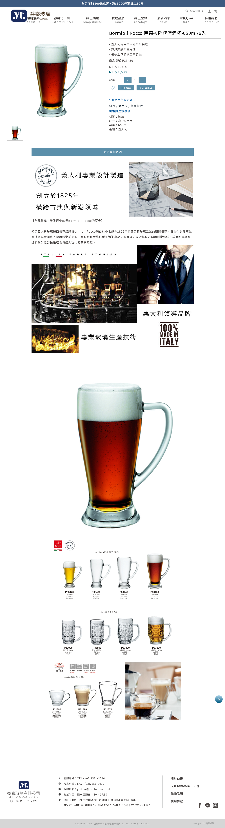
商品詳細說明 (112, 152)
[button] (92, 20)
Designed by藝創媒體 (203, 823)
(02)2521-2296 (95, 778)
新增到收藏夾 (112, 88)
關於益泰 (177, 778)
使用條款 (177, 801)
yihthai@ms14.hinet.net (93, 789)
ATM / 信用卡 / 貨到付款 (126, 106)
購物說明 (177, 793)
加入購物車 (145, 88)
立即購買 (126, 88)
